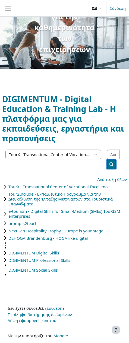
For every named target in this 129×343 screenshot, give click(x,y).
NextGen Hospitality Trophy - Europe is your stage (55, 230)
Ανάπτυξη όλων (112, 179)
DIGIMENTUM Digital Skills (33, 253)
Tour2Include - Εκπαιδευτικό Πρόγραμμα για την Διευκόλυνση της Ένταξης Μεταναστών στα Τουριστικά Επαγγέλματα (60, 199)
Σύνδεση (118, 8)
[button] (96, 8)
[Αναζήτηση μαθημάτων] (113, 155)
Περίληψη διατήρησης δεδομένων (40, 314)
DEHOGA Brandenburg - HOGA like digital (48, 238)
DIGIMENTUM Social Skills (33, 270)
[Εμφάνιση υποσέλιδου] (116, 330)
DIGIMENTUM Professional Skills (39, 260)
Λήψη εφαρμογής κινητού (32, 320)
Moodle (61, 335)
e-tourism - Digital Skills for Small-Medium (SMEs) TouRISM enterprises (64, 213)
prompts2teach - (24, 223)
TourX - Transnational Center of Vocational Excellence (58, 186)
